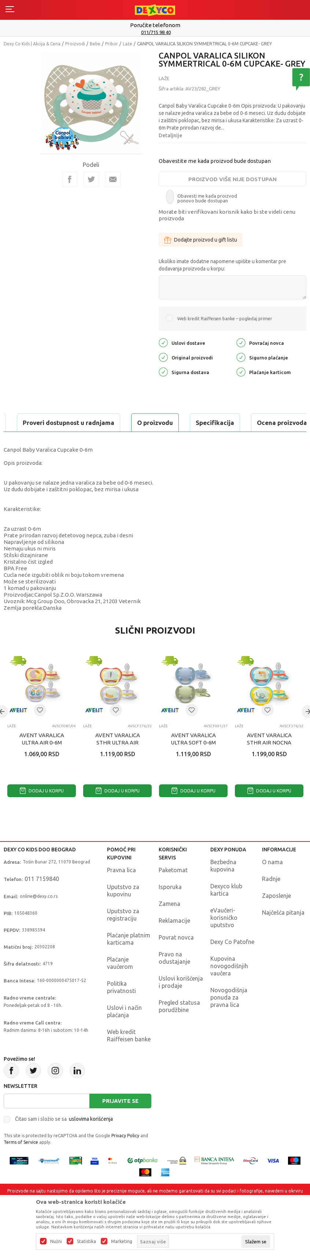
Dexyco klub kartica (226, 908)
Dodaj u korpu (42, 809)
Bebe (95, 43)
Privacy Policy (125, 1153)
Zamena (169, 922)
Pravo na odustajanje (174, 976)
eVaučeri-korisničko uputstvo (223, 936)
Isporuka (170, 905)
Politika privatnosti (121, 1005)
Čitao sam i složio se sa (64, 1137)
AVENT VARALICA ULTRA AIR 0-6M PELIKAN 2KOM (41, 760)
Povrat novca (176, 955)
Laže (127, 43)
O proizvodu (33, 422)
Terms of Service (21, 1160)
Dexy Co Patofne (232, 960)
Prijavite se (120, 1119)
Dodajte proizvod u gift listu (200, 239)
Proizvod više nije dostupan (232, 179)
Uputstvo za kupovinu (123, 909)
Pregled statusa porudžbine (179, 1024)
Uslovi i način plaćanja (124, 1030)
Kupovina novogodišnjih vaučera (229, 984)
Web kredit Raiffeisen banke (129, 1054)
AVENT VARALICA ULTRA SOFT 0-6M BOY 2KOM (193, 760)
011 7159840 (42, 897)
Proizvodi (75, 43)
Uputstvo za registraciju (123, 933)
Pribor (111, 43)
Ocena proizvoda (160, 422)
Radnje (271, 897)
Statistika (86, 1241)
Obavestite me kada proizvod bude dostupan (215, 161)
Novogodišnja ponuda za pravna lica (228, 1015)
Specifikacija (93, 422)
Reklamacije (174, 939)
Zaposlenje (276, 914)
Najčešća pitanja (283, 930)
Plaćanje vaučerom (120, 981)
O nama (272, 880)
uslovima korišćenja (91, 1137)
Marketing (121, 1241)
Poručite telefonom (155, 25)
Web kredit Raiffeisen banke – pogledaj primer (224, 318)
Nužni (56, 1241)
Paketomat (173, 888)
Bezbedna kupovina (223, 884)
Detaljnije (170, 135)
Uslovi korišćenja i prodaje (181, 1000)
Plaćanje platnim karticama (128, 957)
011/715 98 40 (156, 32)
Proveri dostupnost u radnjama (61, 440)
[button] (40, 728)
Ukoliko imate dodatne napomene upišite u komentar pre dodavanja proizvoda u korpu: (222, 265)
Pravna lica (121, 888)
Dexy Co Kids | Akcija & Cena (32, 43)
